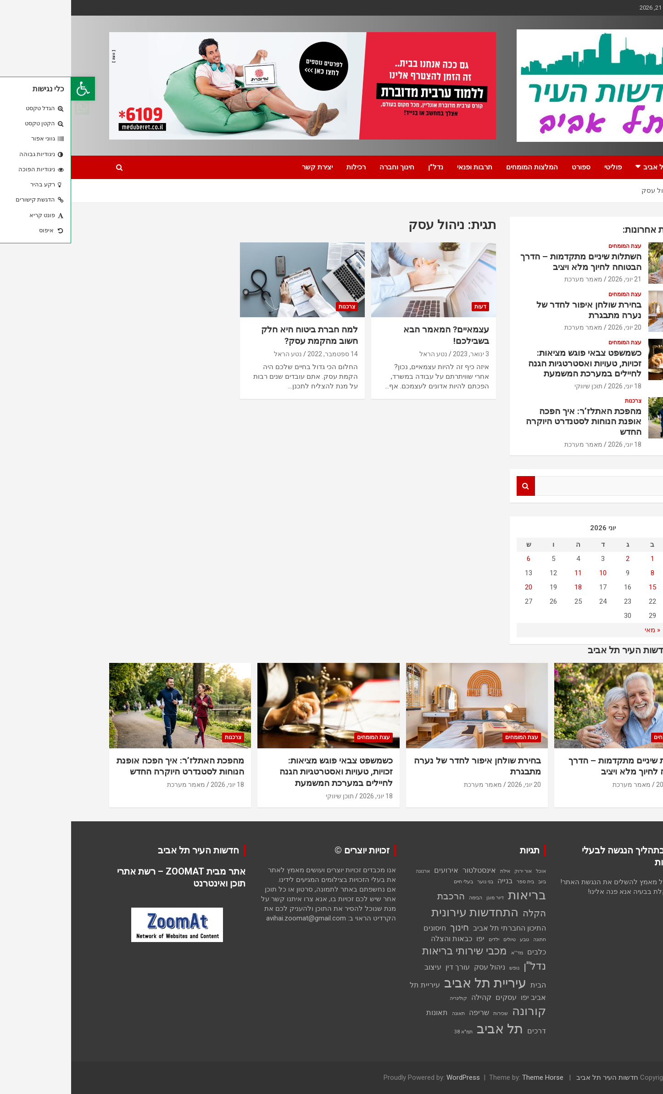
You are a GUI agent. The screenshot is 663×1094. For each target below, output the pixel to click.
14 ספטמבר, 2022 (261, 354)
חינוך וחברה (325, 167)
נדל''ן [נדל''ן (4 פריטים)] (463, 966)
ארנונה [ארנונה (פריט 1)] (352, 871)
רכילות (285, 167)
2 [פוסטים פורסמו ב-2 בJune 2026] (556, 559)
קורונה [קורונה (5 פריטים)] (458, 1011)
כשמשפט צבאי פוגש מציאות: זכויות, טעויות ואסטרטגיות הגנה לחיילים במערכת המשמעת (513, 363)
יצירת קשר (246, 167)
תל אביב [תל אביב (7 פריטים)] (429, 1029)
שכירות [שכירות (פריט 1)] (429, 1013)
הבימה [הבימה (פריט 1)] (404, 898)
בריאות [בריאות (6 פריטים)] (456, 895)
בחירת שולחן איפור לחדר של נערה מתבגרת (517, 309)
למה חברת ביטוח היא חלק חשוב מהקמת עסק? (238, 335)
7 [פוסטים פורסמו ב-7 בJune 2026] (606, 573)
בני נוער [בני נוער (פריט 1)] (414, 882)
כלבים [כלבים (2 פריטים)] (465, 952)
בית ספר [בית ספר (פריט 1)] (454, 882)
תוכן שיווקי (517, 386)
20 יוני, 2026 (553, 327)
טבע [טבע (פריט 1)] (453, 940)
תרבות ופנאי (403, 167)
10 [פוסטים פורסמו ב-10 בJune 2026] (531, 573)
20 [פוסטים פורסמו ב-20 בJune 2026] (457, 587)
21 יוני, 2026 (553, 279)
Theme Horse (471, 1077)
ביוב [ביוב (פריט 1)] (471, 882)
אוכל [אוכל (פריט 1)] (470, 871)
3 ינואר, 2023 (400, 354)
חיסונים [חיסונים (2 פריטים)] (363, 928)
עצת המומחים (553, 246)
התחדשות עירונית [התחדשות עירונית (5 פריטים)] (403, 912)
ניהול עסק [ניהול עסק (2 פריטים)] (418, 967)
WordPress (392, 1077)
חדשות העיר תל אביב (536, 1077)
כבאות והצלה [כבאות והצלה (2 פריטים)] (380, 938)
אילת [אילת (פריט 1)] (434, 871)
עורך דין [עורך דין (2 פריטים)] (386, 967)
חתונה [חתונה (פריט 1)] (468, 940)
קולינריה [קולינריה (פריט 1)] (387, 998)
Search (455, 486)
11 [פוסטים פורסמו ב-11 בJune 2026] (507, 573)
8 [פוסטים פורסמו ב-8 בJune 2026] (581, 573)
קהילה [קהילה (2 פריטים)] (410, 997)
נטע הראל (362, 354)
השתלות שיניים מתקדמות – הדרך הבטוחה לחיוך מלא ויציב (509, 261)
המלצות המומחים (461, 167)
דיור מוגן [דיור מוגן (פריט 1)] (424, 898)
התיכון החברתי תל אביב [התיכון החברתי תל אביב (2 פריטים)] (438, 928)
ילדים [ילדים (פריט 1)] (423, 940)
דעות (409, 306)
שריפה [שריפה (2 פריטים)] (408, 1012)
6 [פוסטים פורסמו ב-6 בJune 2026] (457, 559)
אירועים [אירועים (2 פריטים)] (375, 870)
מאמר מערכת (512, 279)
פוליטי (542, 167)
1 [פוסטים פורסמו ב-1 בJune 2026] (581, 559)
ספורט (510, 167)
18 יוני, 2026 (553, 386)
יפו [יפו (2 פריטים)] (409, 938)
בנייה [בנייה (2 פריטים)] (433, 880)
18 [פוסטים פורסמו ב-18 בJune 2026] (507, 587)
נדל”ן (364, 167)
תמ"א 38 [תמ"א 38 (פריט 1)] (392, 1032)
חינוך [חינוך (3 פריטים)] (388, 927)
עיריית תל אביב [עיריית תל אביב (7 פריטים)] (414, 983)
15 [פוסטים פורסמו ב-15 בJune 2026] (581, 587)
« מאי (581, 630)
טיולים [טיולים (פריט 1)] (438, 940)
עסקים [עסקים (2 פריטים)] (435, 997)
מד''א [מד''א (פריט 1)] (446, 953)
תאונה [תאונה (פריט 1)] (387, 1013)
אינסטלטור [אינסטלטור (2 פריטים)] (408, 870)
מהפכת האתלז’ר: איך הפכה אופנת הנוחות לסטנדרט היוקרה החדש (512, 422)
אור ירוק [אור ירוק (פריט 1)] (452, 871)
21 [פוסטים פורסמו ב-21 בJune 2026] (606, 601)
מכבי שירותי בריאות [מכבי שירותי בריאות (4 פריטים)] (393, 951)
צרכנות (275, 306)
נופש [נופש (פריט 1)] (443, 968)
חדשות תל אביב (595, 167)
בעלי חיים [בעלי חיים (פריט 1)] (392, 882)
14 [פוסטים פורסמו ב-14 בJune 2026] (606, 587)
